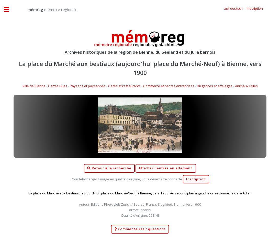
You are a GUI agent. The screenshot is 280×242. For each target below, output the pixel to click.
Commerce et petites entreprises (168, 86)
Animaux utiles (246, 86)
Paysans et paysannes (88, 86)
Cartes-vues (57, 86)
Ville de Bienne (34, 86)
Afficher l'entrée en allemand (166, 168)
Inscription (196, 179)
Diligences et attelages (214, 86)
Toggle (9, 9)
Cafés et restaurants (124, 86)
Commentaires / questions (140, 229)
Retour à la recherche (109, 168)
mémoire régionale (47, 9)
